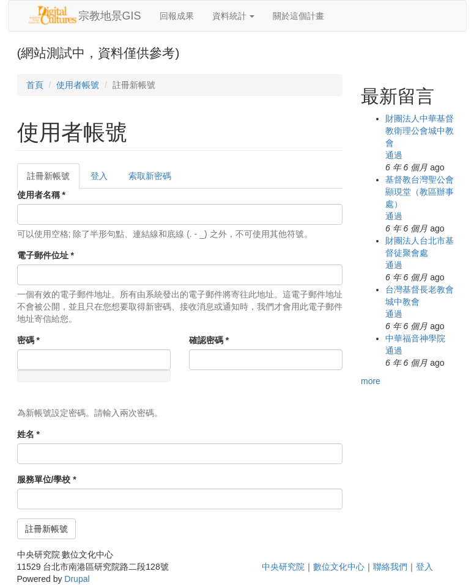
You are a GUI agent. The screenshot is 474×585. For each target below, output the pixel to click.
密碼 (28, 340)
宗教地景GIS (109, 16)
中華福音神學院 (415, 338)
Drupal (76, 579)
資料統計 (233, 16)
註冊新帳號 (53, 179)
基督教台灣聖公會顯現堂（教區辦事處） (419, 192)
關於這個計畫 (298, 16)
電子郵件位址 (45, 255)
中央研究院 (283, 567)
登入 (99, 176)
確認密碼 (209, 340)
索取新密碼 (149, 176)
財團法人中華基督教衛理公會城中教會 (419, 131)
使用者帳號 (77, 85)
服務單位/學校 (46, 479)
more (370, 381)
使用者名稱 (41, 195)
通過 (393, 155)
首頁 (34, 85)
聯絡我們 (390, 567)
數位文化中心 (339, 567)
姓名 (28, 434)
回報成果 (177, 16)
